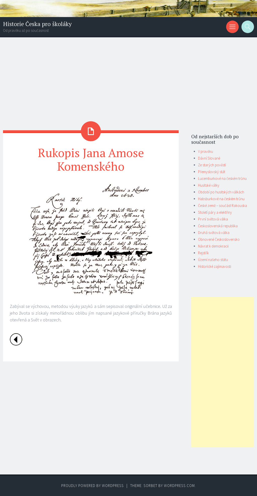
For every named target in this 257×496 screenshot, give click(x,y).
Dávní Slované (209, 158)
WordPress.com (179, 485)
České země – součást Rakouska (222, 205)
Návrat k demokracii (213, 246)
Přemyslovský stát (211, 171)
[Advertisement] (128, 75)
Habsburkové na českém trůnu (221, 198)
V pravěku (205, 151)
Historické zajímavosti (214, 266)
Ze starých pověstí (212, 165)
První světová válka (213, 219)
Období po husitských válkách (221, 192)
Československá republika (218, 225)
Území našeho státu (213, 259)
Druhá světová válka (213, 232)
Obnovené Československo (219, 239)
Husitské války (208, 185)
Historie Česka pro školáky (37, 24)
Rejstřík (203, 253)
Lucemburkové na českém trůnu (222, 178)
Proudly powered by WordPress (92, 485)
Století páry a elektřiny (215, 212)
